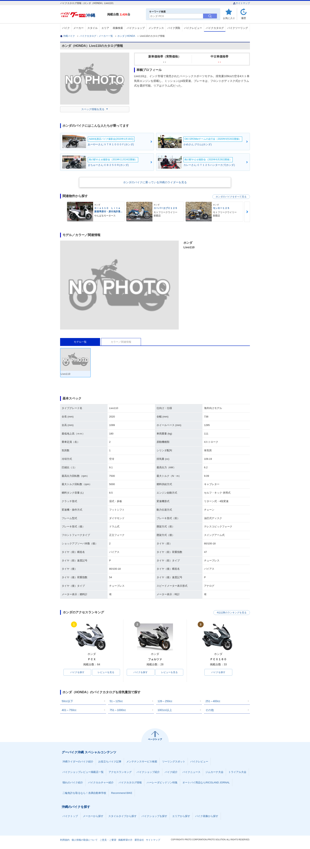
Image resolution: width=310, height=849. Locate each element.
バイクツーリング (237, 27)
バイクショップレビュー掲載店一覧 (83, 772)
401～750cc (69, 710)
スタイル (92, 27)
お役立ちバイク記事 (109, 761)
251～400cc (212, 701)
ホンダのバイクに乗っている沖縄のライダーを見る (155, 182)
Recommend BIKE (121, 792)
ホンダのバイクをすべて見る (231, 196)
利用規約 (65, 840)
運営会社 (139, 840)
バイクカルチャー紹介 (101, 782)
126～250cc (165, 701)
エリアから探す (181, 816)
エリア (105, 27)
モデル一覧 (80, 341)
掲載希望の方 (125, 840)
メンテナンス (156, 27)
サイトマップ (241, 3)
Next (247, 212)
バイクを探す (77, 672)
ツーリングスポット (173, 761)
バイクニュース (191, 772)
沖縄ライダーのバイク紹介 (77, 761)
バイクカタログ (215, 27)
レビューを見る (106, 672)
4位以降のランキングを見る (232, 612)
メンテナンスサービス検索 (141, 761)
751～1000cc (118, 710)
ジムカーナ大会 (214, 772)
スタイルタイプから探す (122, 816)
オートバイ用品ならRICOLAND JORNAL (206, 782)
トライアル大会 (237, 772)
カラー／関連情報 (121, 341)
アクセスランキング (120, 772)
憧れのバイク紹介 (72, 782)
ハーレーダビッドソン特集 (162, 782)
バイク (66, 27)
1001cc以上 (165, 710)
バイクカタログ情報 (130, 782)
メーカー (78, 27)
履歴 (243, 18)
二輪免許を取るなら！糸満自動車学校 (84, 792)
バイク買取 (173, 27)
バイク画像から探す (206, 816)
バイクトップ (70, 816)
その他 (209, 710)
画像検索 (118, 27)
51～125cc (116, 701)
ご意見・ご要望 (108, 840)
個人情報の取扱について (85, 840)
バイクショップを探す (154, 816)
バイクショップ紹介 (148, 772)
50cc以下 (67, 701)
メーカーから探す (93, 816)
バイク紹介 (171, 772)
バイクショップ (136, 27)
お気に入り (229, 18)
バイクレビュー (193, 27)
